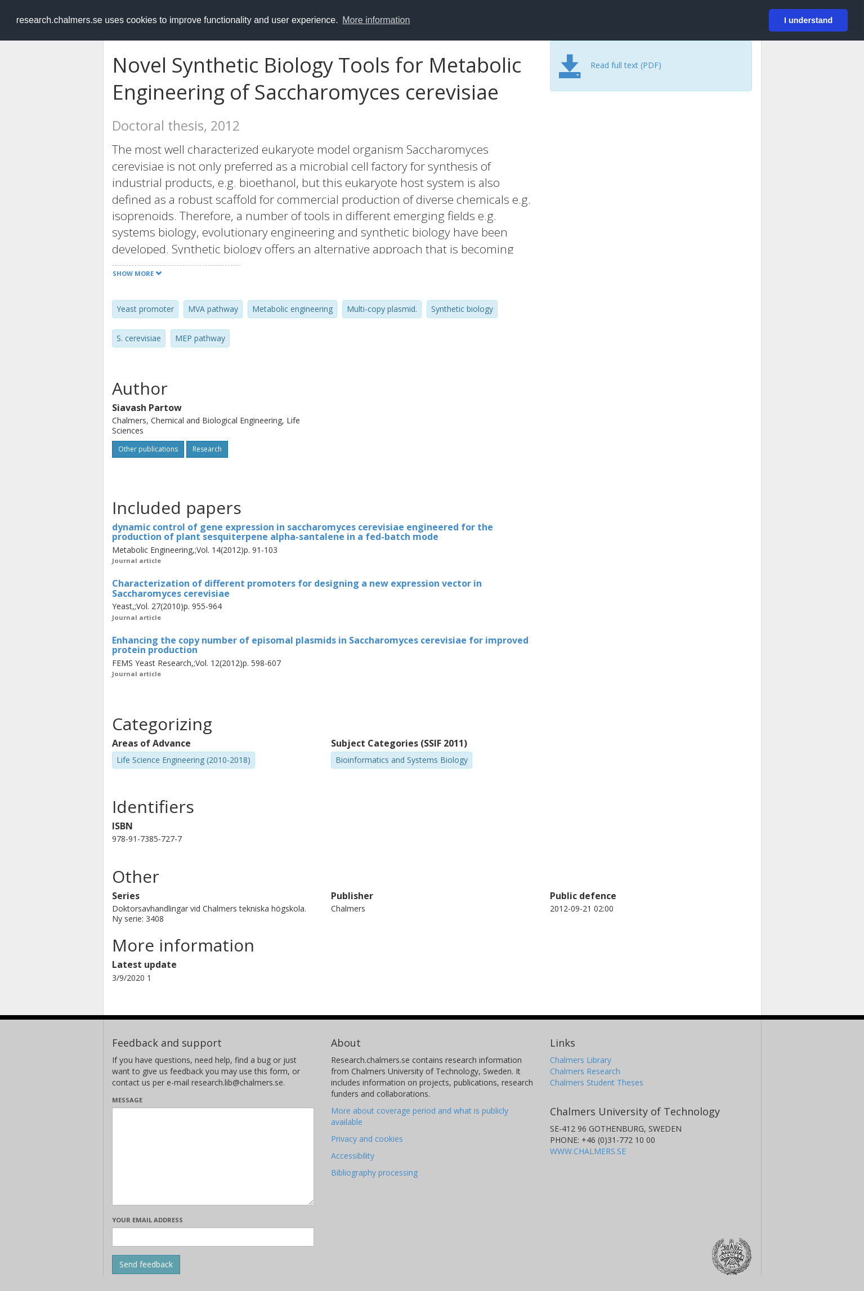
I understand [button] (808, 20)
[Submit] (146, 1264)
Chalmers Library (580, 1060)
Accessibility (352, 1155)
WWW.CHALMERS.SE (588, 1151)
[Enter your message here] (213, 1156)
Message (127, 1100)
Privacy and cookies (367, 1138)
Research (207, 449)
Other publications (148, 449)
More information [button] (376, 20)
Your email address (147, 1220)
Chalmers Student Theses (596, 1082)
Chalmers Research (585, 1071)
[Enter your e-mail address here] (213, 1237)
